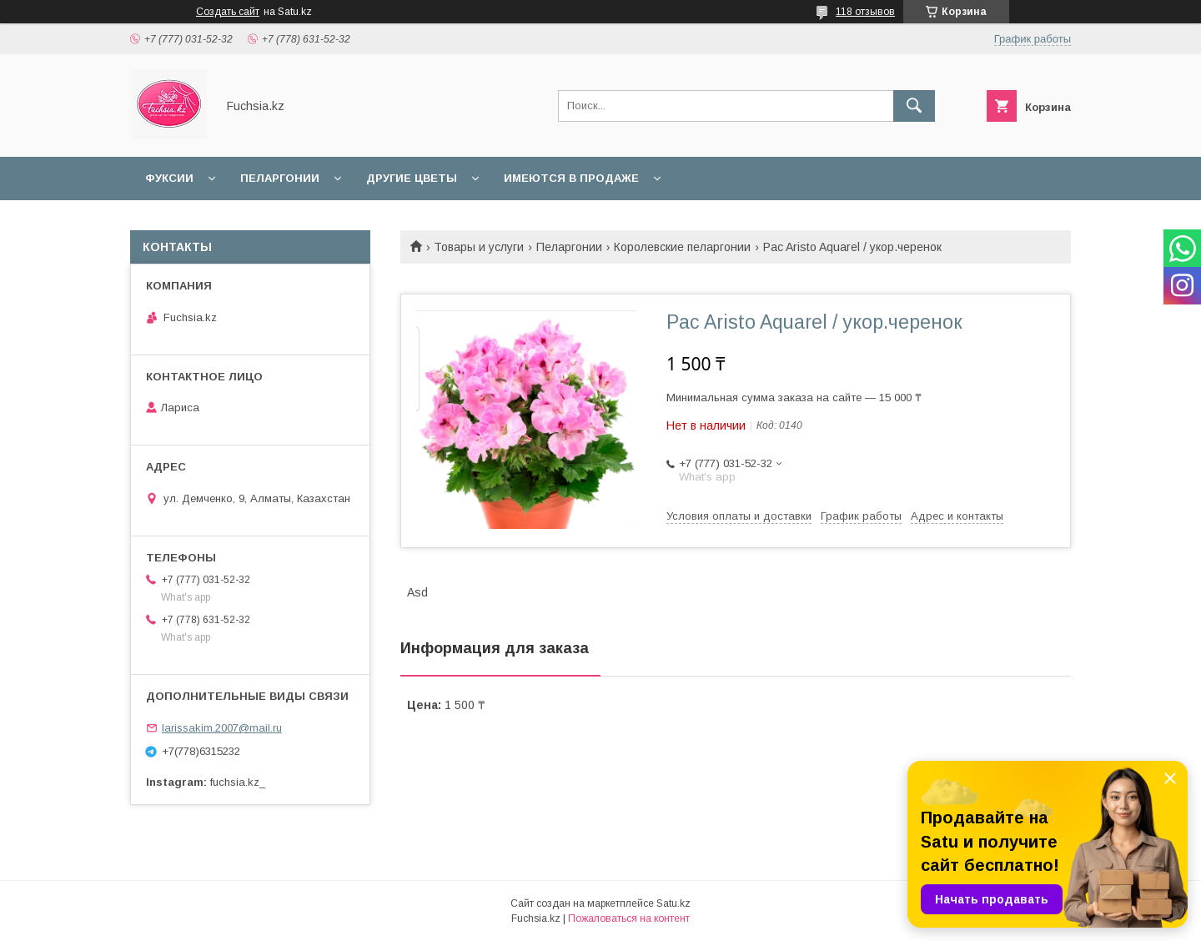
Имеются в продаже (571, 178)
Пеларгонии (279, 178)
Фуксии (169, 178)
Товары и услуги (479, 247)
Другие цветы (411, 178)
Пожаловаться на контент (629, 918)
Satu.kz (673, 903)
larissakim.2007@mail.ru (222, 728)
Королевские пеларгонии (682, 247)
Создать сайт (227, 12)
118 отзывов (865, 12)
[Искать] (914, 106)
